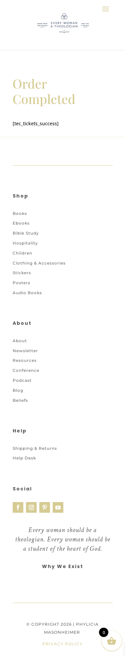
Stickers (22, 272)
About (20, 340)
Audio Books (27, 292)
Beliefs (20, 400)
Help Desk (24, 457)
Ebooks (21, 223)
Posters (21, 282)
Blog (18, 390)
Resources (25, 360)
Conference (26, 370)
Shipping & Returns (35, 448)
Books (20, 213)
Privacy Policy (62, 643)
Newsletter (25, 350)
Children (22, 253)
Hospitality (25, 243)
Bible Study (26, 233)
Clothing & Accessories (39, 263)
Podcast (22, 380)
